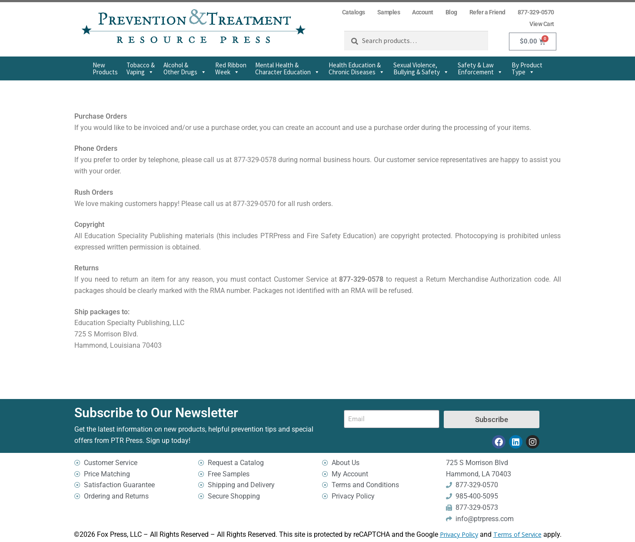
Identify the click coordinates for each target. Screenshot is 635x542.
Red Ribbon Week (230, 68)
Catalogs (353, 12)
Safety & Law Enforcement (480, 68)
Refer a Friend (487, 12)
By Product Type (527, 68)
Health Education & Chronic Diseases (357, 68)
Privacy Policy (459, 535)
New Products (105, 68)
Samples (388, 12)
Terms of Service (517, 535)
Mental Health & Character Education (287, 68)
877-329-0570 (536, 12)
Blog (451, 12)
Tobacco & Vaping (140, 68)
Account (422, 12)
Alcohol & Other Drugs (184, 68)
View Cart (541, 23)
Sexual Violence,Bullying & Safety (421, 68)
